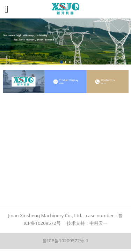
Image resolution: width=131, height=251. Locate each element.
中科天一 (98, 223)
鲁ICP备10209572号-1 (65, 240)
